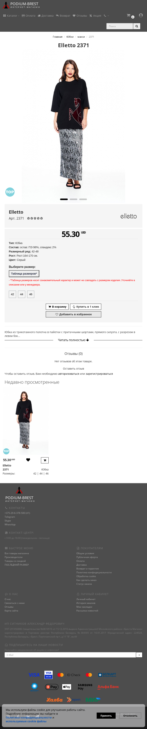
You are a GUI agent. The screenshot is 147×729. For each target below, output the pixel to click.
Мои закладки (84, 606)
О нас (8, 599)
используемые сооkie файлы (26, 721)
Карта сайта (11, 610)
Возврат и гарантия (87, 568)
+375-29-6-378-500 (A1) (17, 513)
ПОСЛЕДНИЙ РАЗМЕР (17, 564)
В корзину (57, 306)
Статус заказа (84, 583)
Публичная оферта (87, 557)
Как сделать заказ (86, 580)
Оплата (28, 15)
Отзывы (79, 15)
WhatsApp (10, 524)
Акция (95, 15)
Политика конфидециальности (94, 572)
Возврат (63, 15)
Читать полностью (73, 340)
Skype (8, 520)
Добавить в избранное (73, 314)
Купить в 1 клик (85, 306)
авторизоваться (68, 373)
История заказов (85, 603)
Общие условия (85, 553)
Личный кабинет (86, 599)
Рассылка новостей (87, 610)
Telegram (10, 516)
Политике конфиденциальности (29, 717)
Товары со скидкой (15, 561)
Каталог (11, 15)
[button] (130, 16)
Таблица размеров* (24, 273)
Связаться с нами (15, 603)
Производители (14, 557)
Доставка (45, 15)
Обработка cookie (86, 576)
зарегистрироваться (99, 373)
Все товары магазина (17, 553)
